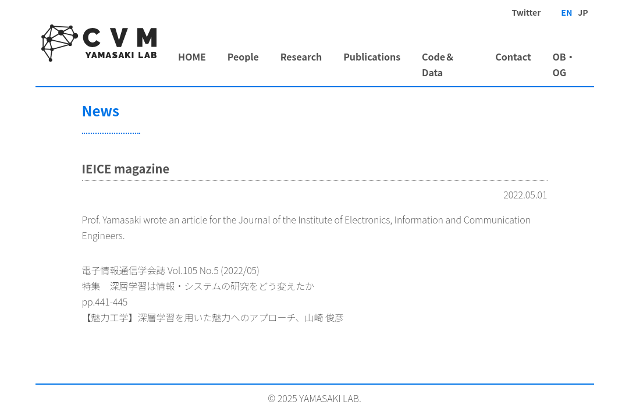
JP (583, 12)
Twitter (526, 12)
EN (566, 12)
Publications (371, 56)
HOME (192, 56)
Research (301, 56)
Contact (513, 56)
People (243, 56)
